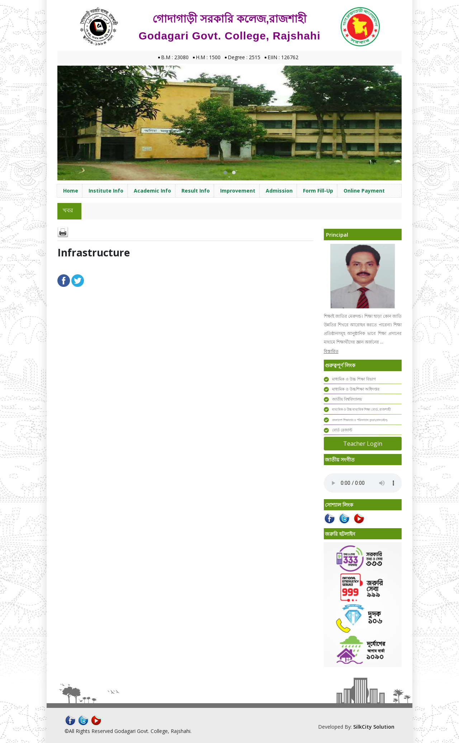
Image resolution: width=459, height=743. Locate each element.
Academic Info (152, 190)
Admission (279, 190)
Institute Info (106, 190)
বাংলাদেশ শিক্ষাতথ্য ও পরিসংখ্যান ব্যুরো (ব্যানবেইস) (359, 420)
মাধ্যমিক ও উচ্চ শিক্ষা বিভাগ (354, 379)
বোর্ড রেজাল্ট (342, 429)
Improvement (237, 190)
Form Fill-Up (318, 190)
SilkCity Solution (373, 726)
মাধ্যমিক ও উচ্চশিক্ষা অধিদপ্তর (355, 389)
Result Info (195, 190)
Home (70, 190)
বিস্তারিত (331, 351)
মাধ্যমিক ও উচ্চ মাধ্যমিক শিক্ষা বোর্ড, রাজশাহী (361, 409)
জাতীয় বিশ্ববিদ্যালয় (347, 399)
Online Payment (364, 190)
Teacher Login (362, 444)
